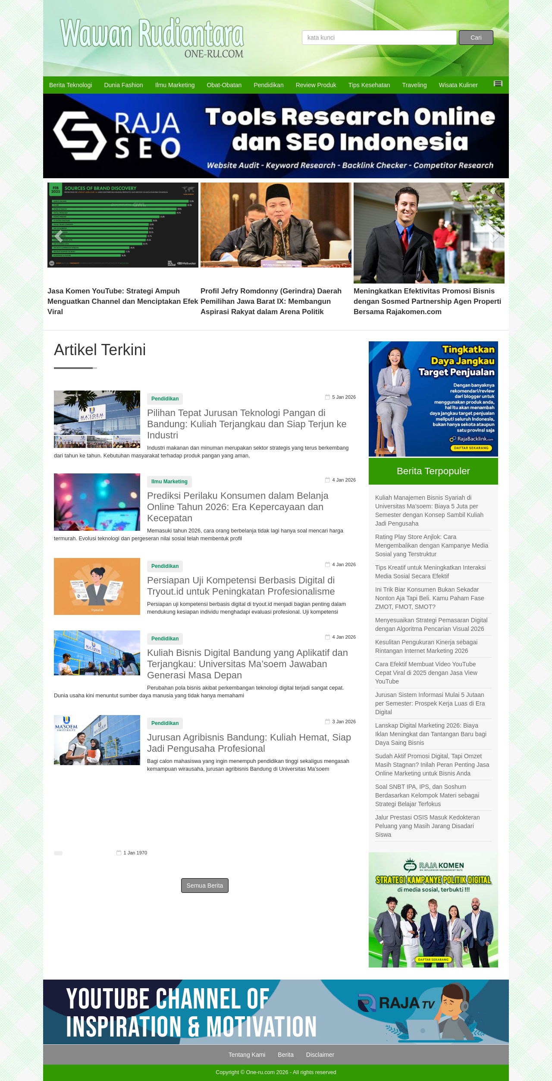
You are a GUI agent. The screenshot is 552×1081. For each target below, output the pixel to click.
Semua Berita (205, 885)
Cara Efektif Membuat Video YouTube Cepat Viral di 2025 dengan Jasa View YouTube (426, 673)
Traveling (414, 85)
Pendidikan (268, 85)
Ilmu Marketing (175, 85)
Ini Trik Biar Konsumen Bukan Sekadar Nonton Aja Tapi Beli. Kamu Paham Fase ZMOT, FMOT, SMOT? (429, 598)
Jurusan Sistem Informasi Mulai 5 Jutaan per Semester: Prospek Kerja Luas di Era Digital (430, 703)
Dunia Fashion (123, 85)
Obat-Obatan (224, 85)
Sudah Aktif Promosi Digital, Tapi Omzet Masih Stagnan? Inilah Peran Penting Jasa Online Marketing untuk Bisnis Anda (432, 765)
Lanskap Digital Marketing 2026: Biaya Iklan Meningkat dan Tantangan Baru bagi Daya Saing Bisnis (430, 734)
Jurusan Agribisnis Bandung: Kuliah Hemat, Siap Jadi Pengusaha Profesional (249, 743)
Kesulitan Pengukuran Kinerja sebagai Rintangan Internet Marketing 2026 (426, 646)
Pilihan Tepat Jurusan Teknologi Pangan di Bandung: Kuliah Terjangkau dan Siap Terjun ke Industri (247, 424)
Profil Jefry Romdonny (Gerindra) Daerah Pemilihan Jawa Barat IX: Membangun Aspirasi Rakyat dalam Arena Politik (271, 301)
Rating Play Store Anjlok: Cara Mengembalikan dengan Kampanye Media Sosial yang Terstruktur (431, 545)
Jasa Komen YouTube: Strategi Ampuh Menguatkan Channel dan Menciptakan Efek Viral (122, 301)
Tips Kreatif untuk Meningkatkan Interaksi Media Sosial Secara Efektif (430, 572)
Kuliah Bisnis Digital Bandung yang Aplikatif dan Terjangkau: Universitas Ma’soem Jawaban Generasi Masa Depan (247, 664)
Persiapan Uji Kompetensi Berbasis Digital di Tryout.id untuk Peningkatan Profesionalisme (241, 586)
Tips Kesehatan (369, 85)
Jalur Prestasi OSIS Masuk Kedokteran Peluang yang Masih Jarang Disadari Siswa (427, 826)
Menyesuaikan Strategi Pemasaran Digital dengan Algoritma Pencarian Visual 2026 (431, 624)
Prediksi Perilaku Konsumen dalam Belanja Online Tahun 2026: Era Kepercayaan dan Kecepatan (238, 506)
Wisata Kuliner (458, 85)
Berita (286, 1054)
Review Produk (316, 85)
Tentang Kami (247, 1054)
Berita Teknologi (70, 85)
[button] (58, 233)
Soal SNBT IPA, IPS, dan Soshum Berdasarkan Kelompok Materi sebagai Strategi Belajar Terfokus (427, 795)
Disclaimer (320, 1054)
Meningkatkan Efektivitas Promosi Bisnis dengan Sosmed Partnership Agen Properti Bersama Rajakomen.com (428, 301)
